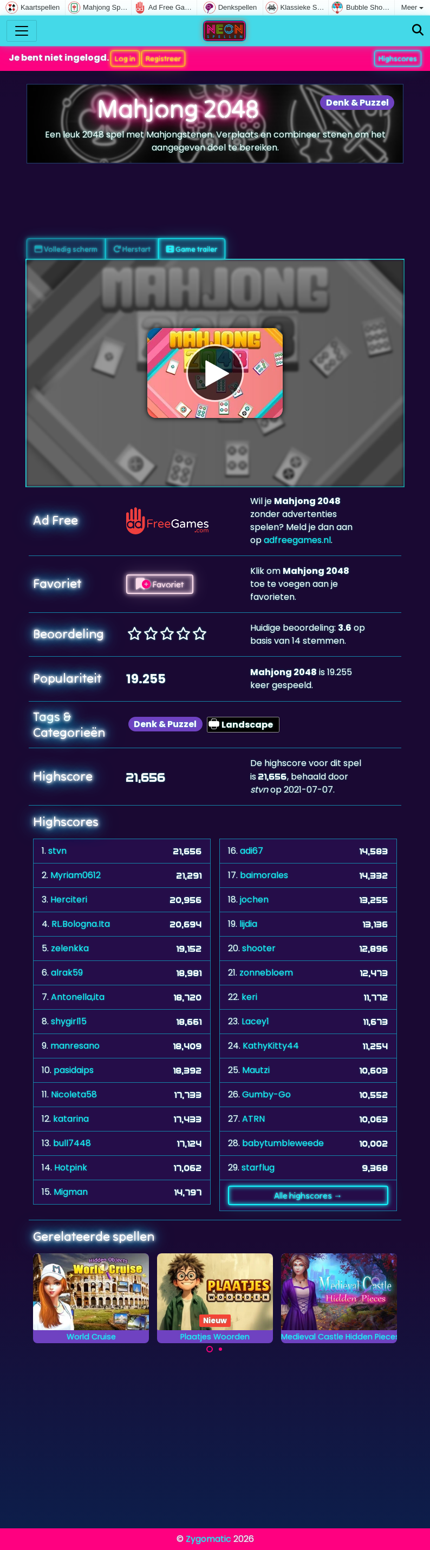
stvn (57, 851)
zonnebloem (266, 972)
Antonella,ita (78, 997)
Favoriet (160, 584)
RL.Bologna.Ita (80, 924)
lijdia (248, 924)
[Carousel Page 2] (220, 1349)
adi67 (251, 851)
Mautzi (256, 1070)
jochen (254, 899)
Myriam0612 (75, 875)
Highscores (398, 58)
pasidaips (74, 1070)
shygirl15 (69, 1021)
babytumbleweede (283, 1143)
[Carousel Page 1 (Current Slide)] (209, 1349)
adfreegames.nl (297, 540)
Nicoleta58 (74, 1094)
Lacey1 (255, 1021)
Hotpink (70, 1167)
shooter (259, 948)
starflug (258, 1167)
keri (249, 997)
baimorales (264, 875)
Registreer (163, 58)
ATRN (253, 1119)
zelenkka (70, 948)
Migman (71, 1192)
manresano (75, 1045)
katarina (71, 1119)
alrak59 (67, 972)
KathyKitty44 (271, 1045)
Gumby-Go (266, 1094)
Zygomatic (208, 1539)
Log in (125, 58)
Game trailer (191, 249)
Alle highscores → (308, 1195)
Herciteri (68, 899)
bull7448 (72, 1143)
